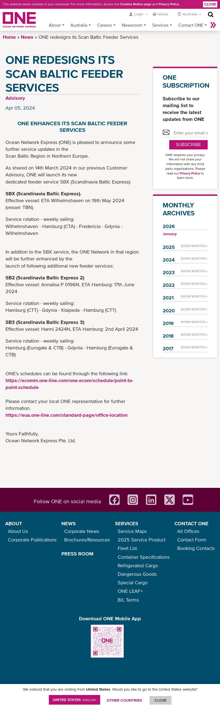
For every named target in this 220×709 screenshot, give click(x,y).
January (170, 234)
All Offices (188, 531)
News (27, 37)
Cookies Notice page (135, 4)
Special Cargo (133, 582)
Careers (104, 25)
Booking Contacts (196, 548)
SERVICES (126, 523)
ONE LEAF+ (130, 591)
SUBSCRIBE (188, 144)
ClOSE (160, 700)
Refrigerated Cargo (138, 565)
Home (9, 37)
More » (213, 25)
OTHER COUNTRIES (124, 700)
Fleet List (127, 548)
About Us (18, 531)
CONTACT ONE (191, 523)
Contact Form (191, 540)
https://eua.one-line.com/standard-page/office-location (66, 415)
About (55, 25)
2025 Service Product (141, 540)
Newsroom (132, 25)
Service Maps (132, 531)
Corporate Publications (32, 540)
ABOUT (13, 523)
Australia (78, 25)
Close (210, 4)
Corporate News (81, 531)
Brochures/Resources (87, 540)
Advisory (15, 98)
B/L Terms (128, 600)
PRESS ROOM (77, 554)
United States (74, 699)
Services (160, 25)
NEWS (68, 523)
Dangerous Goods (137, 574)
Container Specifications (144, 557)
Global (162, 14)
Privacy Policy (169, 4)
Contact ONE (190, 25)
